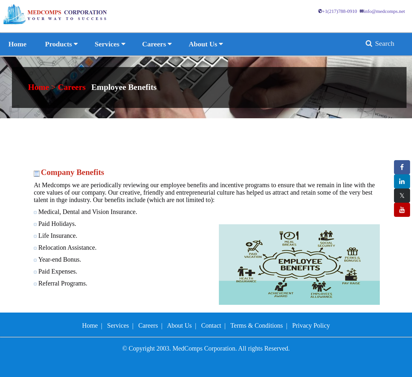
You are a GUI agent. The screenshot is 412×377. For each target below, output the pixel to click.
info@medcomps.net (382, 11)
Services (118, 325)
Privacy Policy (311, 325)
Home (39, 87)
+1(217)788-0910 (337, 11)
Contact (211, 325)
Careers (72, 87)
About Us (179, 325)
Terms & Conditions (256, 325)
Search (379, 43)
